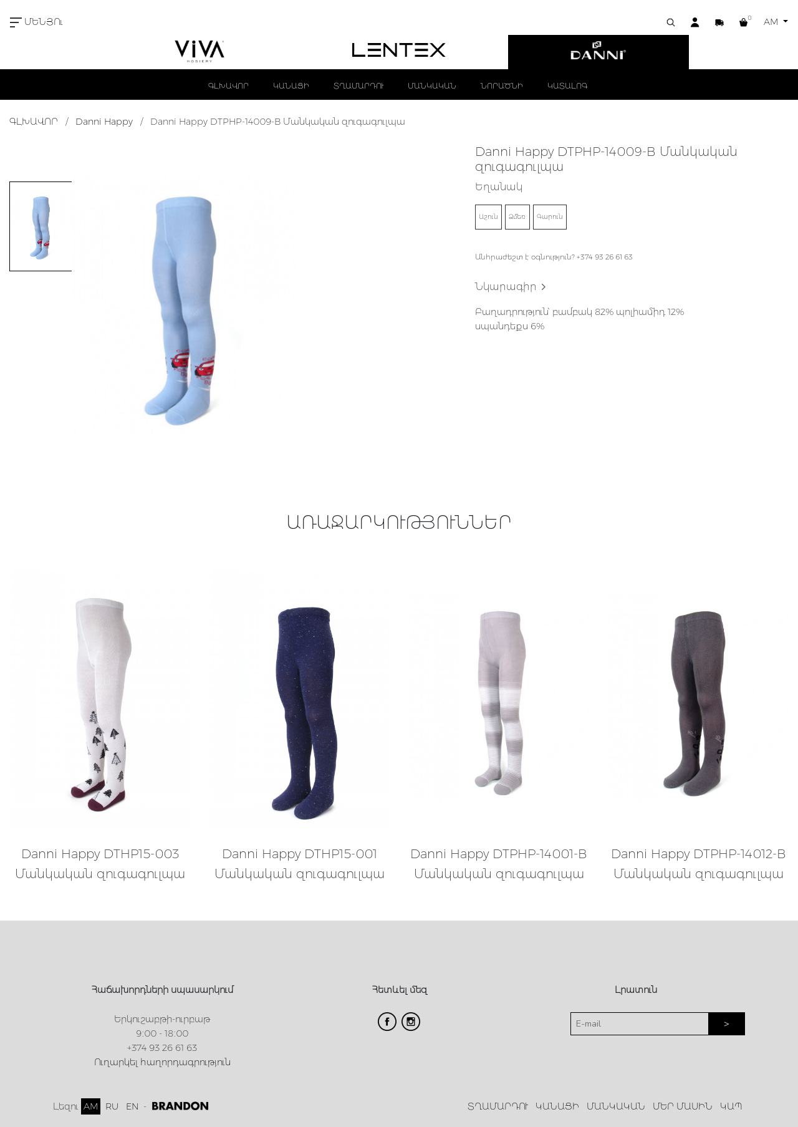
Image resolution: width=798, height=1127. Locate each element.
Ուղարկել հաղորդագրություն (162, 1062)
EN (132, 1106)
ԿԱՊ (731, 1106)
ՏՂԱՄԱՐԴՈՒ (358, 85)
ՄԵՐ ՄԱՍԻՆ (683, 1106)
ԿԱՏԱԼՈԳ (567, 85)
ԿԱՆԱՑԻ (291, 85)
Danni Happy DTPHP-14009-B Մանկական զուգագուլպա (277, 121)
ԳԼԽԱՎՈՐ (228, 85)
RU (111, 1106)
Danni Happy (104, 121)
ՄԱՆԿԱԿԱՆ (432, 85)
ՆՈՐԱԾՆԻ (502, 85)
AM (772, 21)
